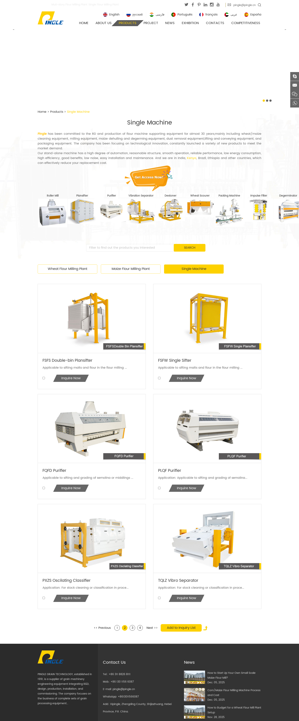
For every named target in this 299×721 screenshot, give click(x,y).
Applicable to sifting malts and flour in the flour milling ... (85, 367)
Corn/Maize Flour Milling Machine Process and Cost (233, 694)
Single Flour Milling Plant (104, 4)
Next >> (152, 629)
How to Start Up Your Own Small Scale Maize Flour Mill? (231, 677)
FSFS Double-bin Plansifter (69, 361)
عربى (230, 14)
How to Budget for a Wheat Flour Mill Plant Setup (234, 711)
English (111, 14)
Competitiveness (245, 23)
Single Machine (78, 111)
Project (151, 23)
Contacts (215, 23)
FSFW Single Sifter (176, 361)
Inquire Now (71, 378)
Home (83, 23)
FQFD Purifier (55, 471)
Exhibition (190, 23)
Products (127, 23)
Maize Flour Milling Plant (131, 269)
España (252, 14)
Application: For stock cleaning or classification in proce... (86, 588)
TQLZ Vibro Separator (179, 582)
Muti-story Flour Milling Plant (69, 4)
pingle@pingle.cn (244, 5)
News (170, 23)
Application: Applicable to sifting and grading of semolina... (203, 478)
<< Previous (102, 629)
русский (134, 14)
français (208, 14)
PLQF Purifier (170, 471)
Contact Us (114, 664)
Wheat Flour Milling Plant (67, 269)
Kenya (191, 158)
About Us (103, 23)
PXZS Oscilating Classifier (68, 582)
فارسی (157, 14)
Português (181, 14)
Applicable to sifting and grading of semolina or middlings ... (88, 478)
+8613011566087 (128, 698)
